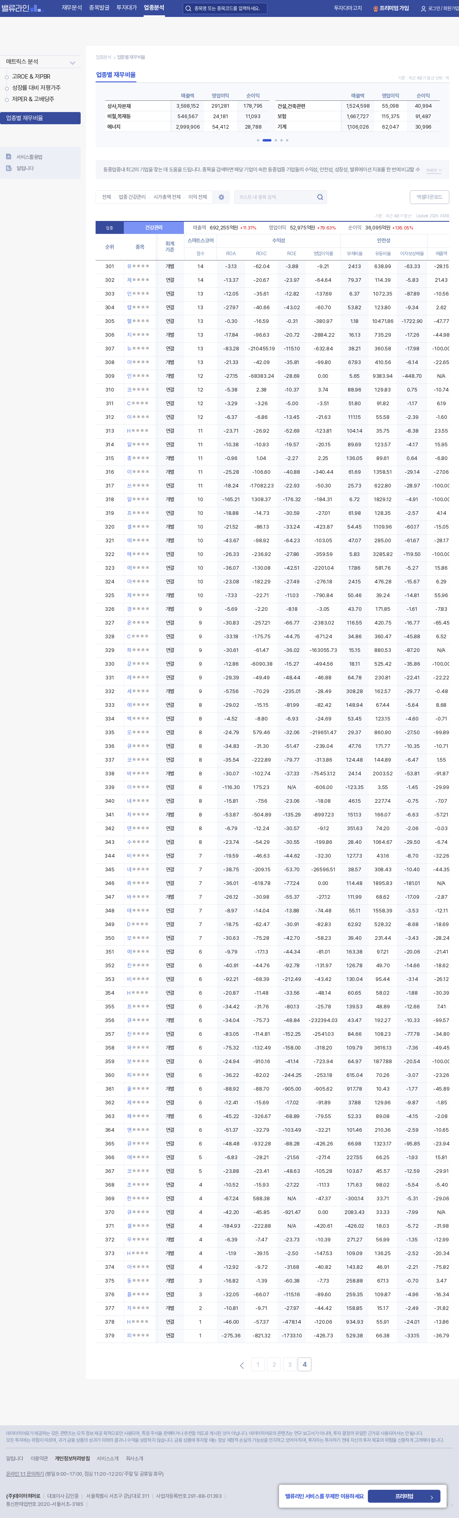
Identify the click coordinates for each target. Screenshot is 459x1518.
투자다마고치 (348, 8)
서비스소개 (107, 1459)
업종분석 (154, 7)
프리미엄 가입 (394, 8)
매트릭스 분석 (22, 61)
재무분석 (72, 7)
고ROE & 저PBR (31, 76)
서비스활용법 (29, 157)
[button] (261, 140)
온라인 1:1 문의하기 (25, 1474)
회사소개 (134, 1459)
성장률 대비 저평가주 (36, 88)
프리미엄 (406, 1496)
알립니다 (25, 168)
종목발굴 (99, 7)
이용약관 (39, 1459)
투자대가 (127, 7)
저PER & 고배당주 (33, 99)
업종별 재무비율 (24, 118)
